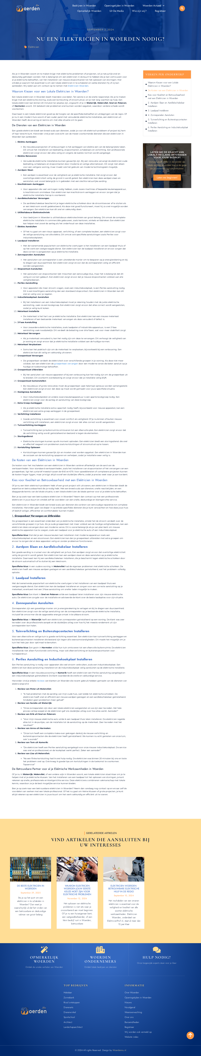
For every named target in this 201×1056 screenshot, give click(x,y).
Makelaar (68, 992)
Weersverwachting (133, 1012)
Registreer (160, 11)
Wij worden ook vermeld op (138, 1032)
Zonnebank (69, 997)
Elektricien (33, 47)
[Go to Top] (190, 1035)
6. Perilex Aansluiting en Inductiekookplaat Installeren (168, 129)
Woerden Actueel (153, 6)
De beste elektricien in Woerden (30, 887)
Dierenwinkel (70, 1012)
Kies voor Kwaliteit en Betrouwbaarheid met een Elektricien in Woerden (166, 96)
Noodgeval (130, 1007)
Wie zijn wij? (139, 11)
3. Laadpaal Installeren (158, 110)
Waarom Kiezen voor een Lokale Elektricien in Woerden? (163, 84)
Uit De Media (117, 11)
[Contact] (156, 949)
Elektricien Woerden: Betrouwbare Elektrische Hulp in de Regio (123, 888)
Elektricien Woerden (78, 86)
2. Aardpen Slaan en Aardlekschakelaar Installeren (166, 104)
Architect (68, 1022)
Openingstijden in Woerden (119, 5)
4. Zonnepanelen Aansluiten (161, 115)
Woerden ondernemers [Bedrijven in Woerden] (100, 959)
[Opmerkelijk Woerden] (44, 949)
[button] (182, 8)
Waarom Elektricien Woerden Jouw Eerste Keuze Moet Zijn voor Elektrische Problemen (77, 890)
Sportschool (69, 1017)
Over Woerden (132, 992)
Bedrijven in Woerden (84, 5)
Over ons (129, 1017)
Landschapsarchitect (73, 1027)
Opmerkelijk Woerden (89, 11)
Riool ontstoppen (72, 1002)
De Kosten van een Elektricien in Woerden (168, 90)
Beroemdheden (132, 1022)
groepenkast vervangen (66, 363)
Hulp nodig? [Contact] (157, 957)
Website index (131, 1036)
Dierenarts (68, 1007)
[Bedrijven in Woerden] (100, 949)
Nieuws (128, 1002)
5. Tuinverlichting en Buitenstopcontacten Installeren (167, 121)
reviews (40, 680)
